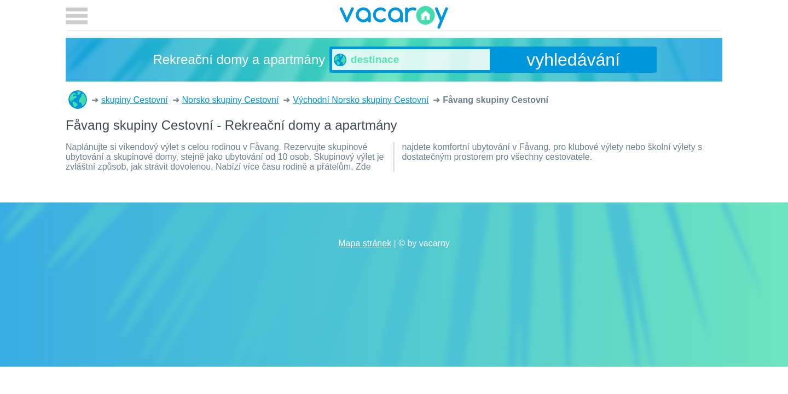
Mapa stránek (364, 243)
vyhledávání (573, 59)
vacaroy (394, 19)
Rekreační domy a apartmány (77, 99)
